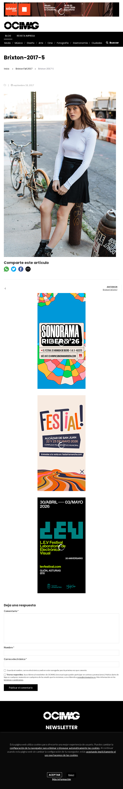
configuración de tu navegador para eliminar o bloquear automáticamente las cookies (55, 748)
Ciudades (97, 43)
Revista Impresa (26, 35)
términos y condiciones (13, 680)
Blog (8, 35)
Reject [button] (71, 775)
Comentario (11, 611)
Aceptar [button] (54, 774)
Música (19, 43)
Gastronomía (80, 43)
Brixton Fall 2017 (110, 289)
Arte (41, 43)
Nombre (9, 647)
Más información (61, 779)
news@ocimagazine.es (86, 677)
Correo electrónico (15, 659)
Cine (50, 43)
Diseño (30, 43)
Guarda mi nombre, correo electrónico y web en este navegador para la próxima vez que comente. (47, 670)
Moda (7, 43)
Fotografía (63, 43)
